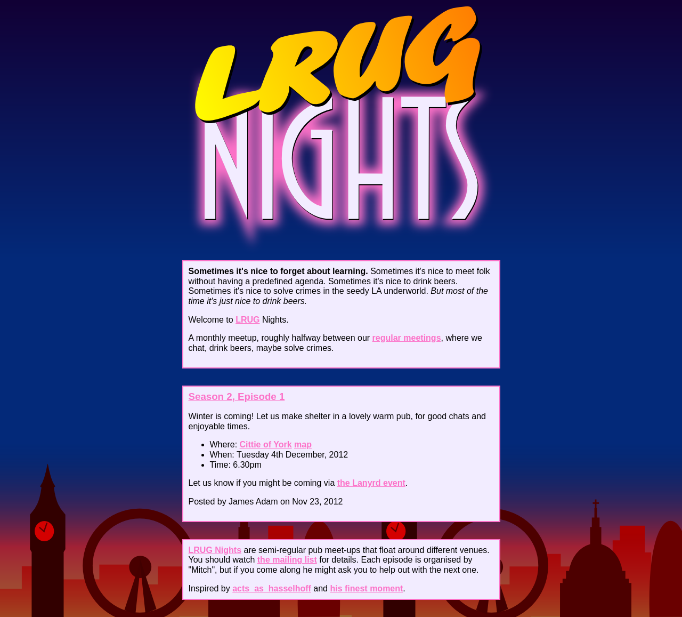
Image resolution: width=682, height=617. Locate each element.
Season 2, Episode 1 (237, 396)
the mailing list (287, 559)
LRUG (247, 319)
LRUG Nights (215, 550)
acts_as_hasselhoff (271, 588)
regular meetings (406, 337)
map (303, 444)
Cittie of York (266, 444)
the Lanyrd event (371, 482)
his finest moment (366, 588)
